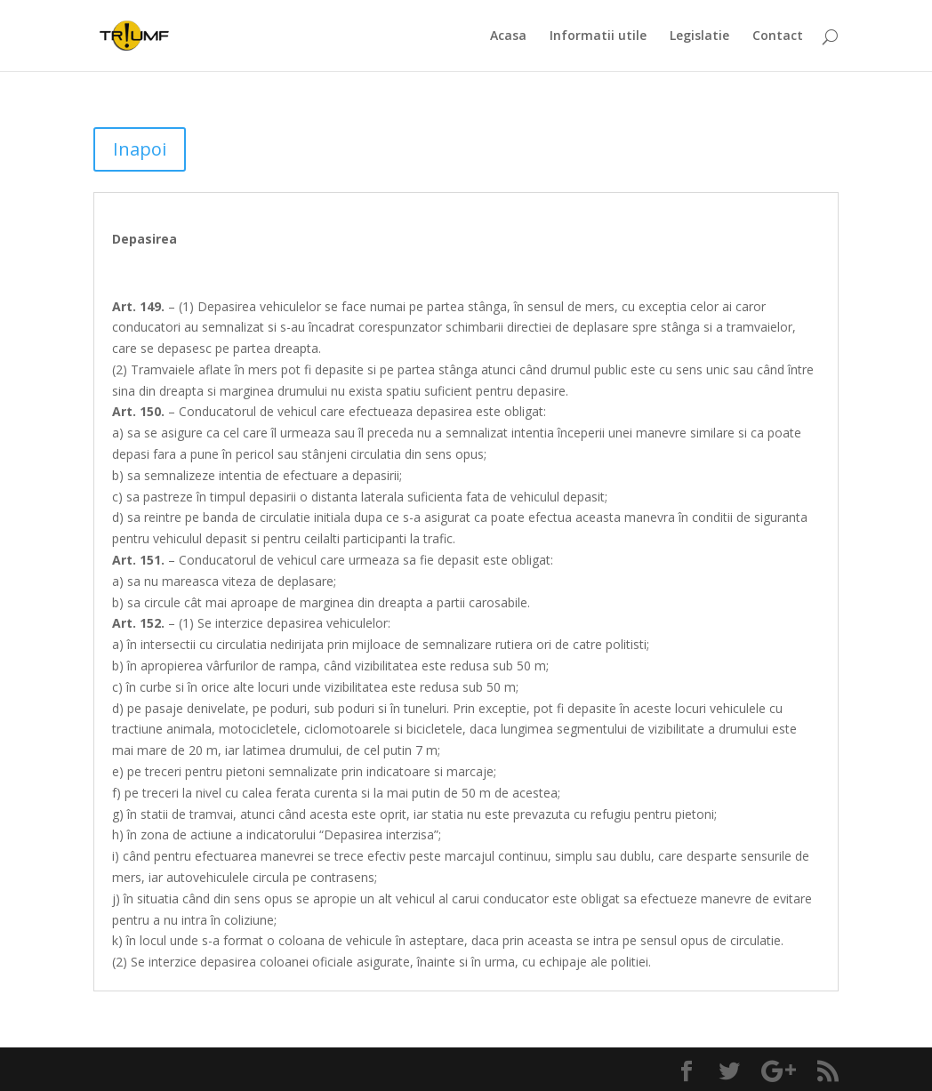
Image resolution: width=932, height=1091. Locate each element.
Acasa (508, 36)
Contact (777, 36)
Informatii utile (598, 36)
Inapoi (139, 149)
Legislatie (699, 36)
